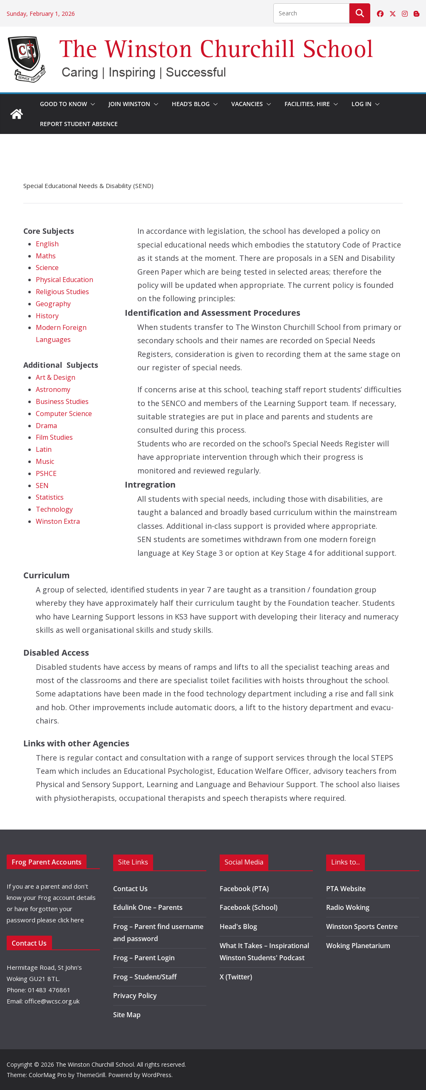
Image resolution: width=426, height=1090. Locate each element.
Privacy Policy (135, 995)
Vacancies (247, 104)
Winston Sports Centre (362, 926)
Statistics (50, 497)
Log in (362, 104)
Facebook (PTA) (244, 888)
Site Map (127, 1014)
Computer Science (64, 413)
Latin (44, 449)
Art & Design (55, 377)
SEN (42, 485)
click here (71, 920)
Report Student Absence (79, 124)
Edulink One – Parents (148, 907)
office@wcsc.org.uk (52, 1001)
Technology (54, 509)
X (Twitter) (236, 976)
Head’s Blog (191, 104)
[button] (91, 104)
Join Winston (129, 104)
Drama (46, 425)
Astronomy (53, 389)
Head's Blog (238, 926)
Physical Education (64, 279)
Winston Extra (58, 521)
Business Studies (62, 401)
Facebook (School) (248, 907)
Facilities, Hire (307, 104)
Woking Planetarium (358, 945)
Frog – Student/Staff (145, 976)
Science (47, 267)
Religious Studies (62, 291)
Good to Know (63, 104)
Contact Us (130, 888)
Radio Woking (347, 907)
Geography (53, 303)
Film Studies (54, 437)
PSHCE (46, 473)
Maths (46, 255)
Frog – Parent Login (144, 957)
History (47, 315)
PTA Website (346, 888)
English (47, 243)
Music (45, 461)
